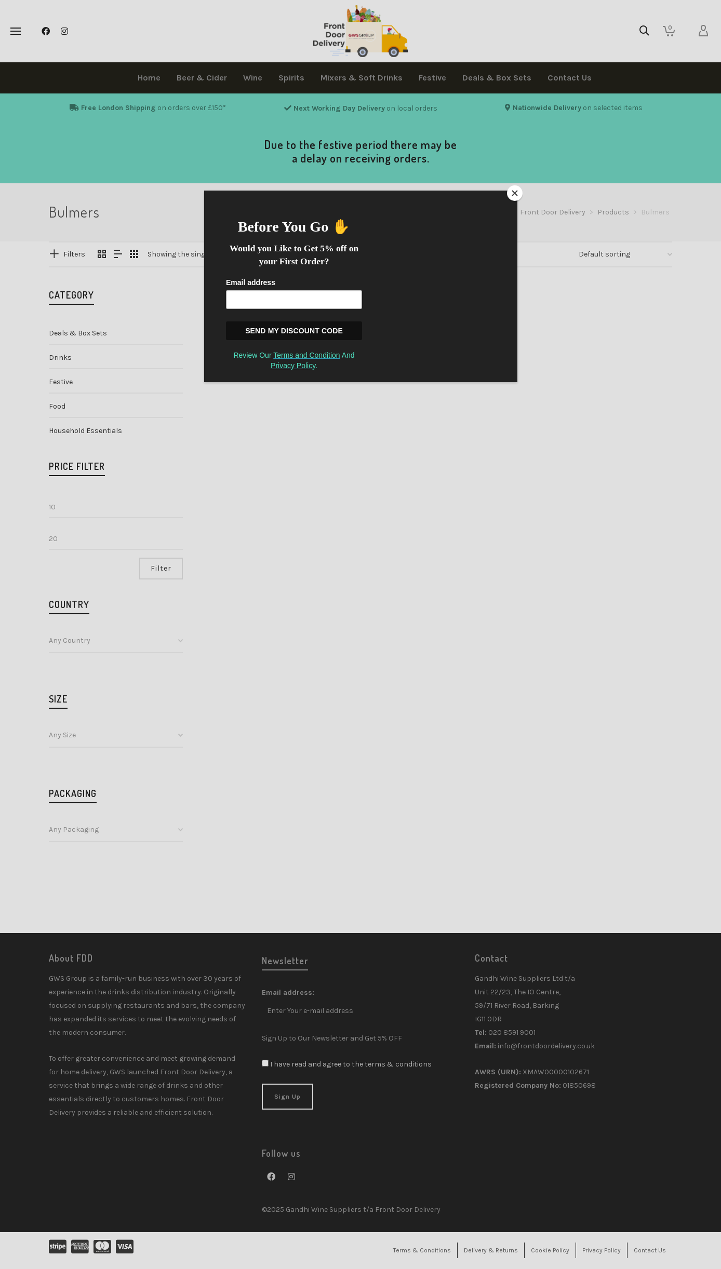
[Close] (515, 193)
